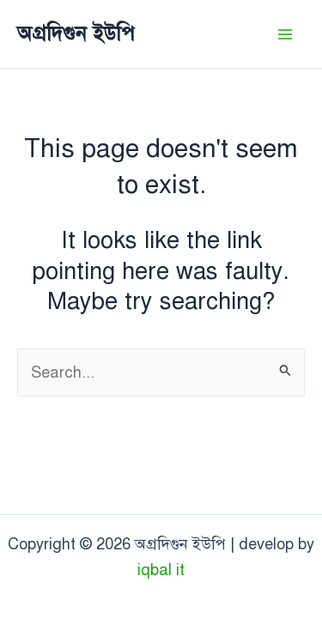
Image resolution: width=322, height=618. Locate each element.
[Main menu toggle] (284, 34)
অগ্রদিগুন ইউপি (76, 33)
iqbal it (161, 569)
